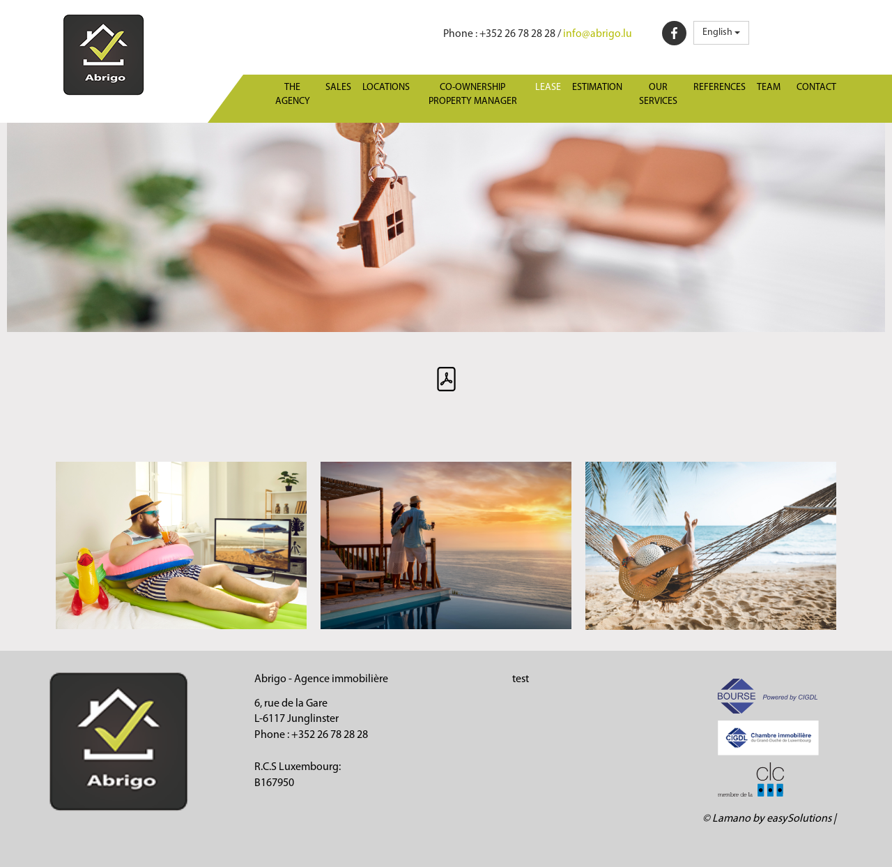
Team (768, 87)
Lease (548, 87)
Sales (338, 87)
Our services (658, 94)
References (719, 87)
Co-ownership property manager (473, 94)
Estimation (597, 87)
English (721, 32)
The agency (292, 94)
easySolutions (799, 818)
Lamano (731, 818)
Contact (816, 87)
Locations (386, 87)
